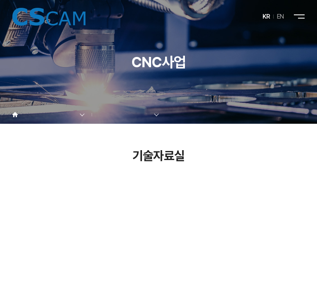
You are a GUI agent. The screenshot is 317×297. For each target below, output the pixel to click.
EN (280, 16)
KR (266, 16)
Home (15, 115)
